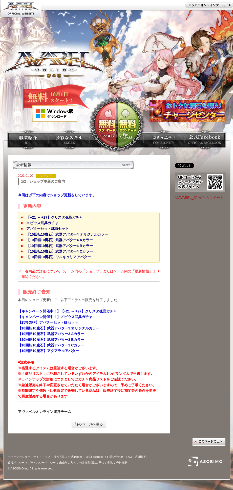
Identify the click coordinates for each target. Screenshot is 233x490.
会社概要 (121, 462)
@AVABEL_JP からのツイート (199, 198)
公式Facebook (94, 456)
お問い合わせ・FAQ (119, 456)
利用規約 (140, 456)
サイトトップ (41, 456)
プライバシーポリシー (42, 462)
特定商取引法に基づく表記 (96, 462)
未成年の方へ (67, 462)
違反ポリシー (16, 462)
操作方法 (59, 456)
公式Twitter (75, 456)
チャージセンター (19, 456)
